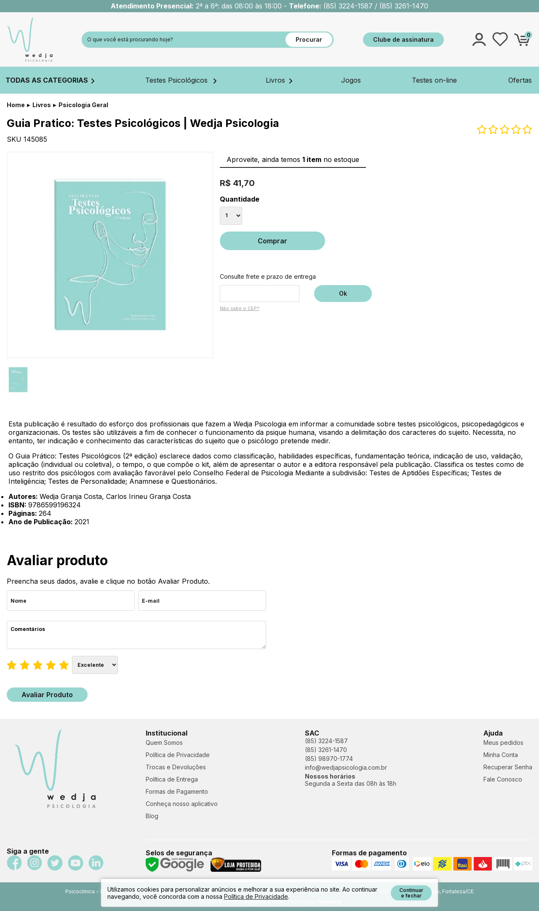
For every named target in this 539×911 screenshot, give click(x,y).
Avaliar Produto (47, 694)
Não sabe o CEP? (239, 308)
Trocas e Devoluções (176, 767)
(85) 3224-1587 (326, 740)
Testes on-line (434, 80)
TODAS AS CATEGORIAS (49, 80)
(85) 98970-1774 (329, 758)
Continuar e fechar (411, 893)
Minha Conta (500, 754)
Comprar (272, 241)
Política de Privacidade (178, 754)
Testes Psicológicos (180, 80)
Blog (152, 815)
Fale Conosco (502, 779)
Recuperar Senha (507, 767)
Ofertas (520, 80)
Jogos (351, 80)
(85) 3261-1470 (326, 749)
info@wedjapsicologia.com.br (346, 767)
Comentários (136, 635)
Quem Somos (164, 742)
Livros (279, 80)
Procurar (309, 39)
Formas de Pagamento (177, 791)
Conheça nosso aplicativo (182, 803)
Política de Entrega (172, 779)
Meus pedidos (503, 742)
